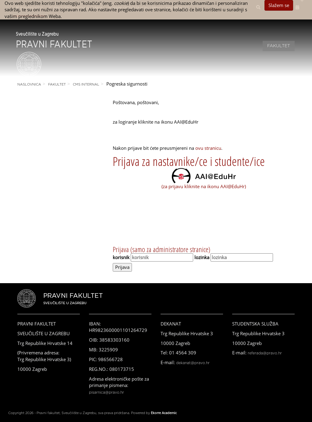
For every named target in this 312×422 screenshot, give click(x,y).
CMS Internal (86, 84)
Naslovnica (29, 84)
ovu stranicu (208, 148)
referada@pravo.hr (265, 353)
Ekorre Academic (164, 412)
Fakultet (278, 46)
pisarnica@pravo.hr (106, 392)
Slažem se (278, 5)
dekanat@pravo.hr (193, 363)
